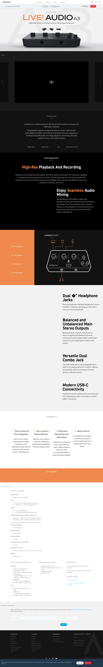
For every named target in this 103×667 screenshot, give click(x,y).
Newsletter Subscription (79, 640)
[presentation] (46, 624)
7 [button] (53, 107)
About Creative (56, 636)
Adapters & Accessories (16, 647)
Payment (34, 638)
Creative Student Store (79, 643)
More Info (80, 663)
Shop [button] (55, 2)
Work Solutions (14, 643)
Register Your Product (78, 642)
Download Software (73, 580)
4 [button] (49, 107)
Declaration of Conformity (58, 641)
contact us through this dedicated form (82, 609)
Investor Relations (57, 638)
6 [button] (52, 107)
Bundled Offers (14, 650)
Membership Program (36, 645)
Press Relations (56, 639)
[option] (51, 82)
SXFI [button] (47, 2)
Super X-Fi (13, 636)
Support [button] (63, 2)
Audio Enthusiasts (15, 648)
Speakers (13, 639)
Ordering (34, 639)
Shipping (34, 641)
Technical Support (36, 648)
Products (34, 636)
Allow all (88, 663)
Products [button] (39, 2)
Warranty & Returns (36, 643)
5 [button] (50, 107)
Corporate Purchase (78, 645)
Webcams (13, 645)
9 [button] (56, 107)
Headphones (13, 641)
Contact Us (34, 650)
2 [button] (46, 107)
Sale (12, 652)
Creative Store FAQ (36, 647)
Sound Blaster (14, 638)
